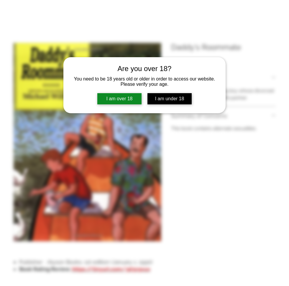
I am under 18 (169, 98)
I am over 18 (119, 98)
